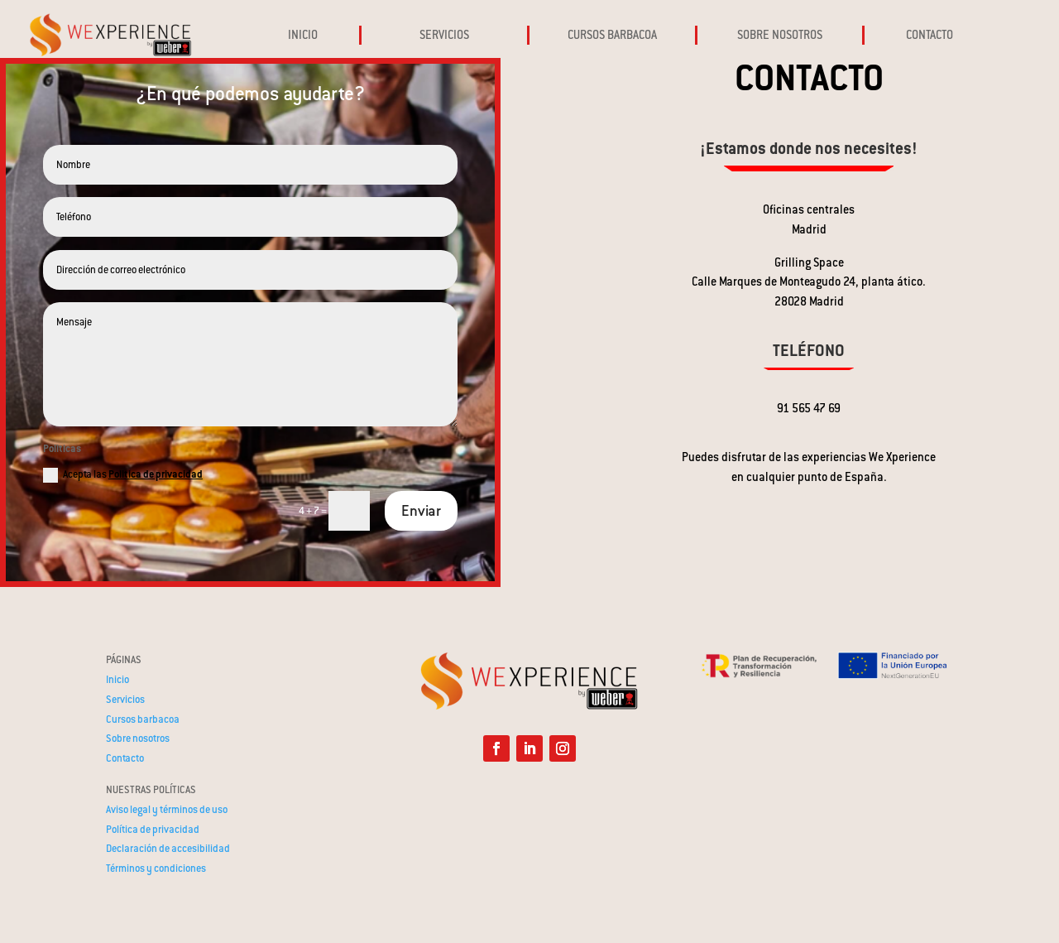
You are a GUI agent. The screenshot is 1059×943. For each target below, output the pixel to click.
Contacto (125, 758)
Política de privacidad (152, 829)
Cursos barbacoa (143, 719)
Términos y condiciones (156, 868)
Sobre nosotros (138, 738)
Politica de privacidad (155, 474)
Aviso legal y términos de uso (167, 809)
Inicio (117, 679)
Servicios (125, 699)
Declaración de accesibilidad (168, 848)
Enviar (421, 511)
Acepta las (123, 475)
